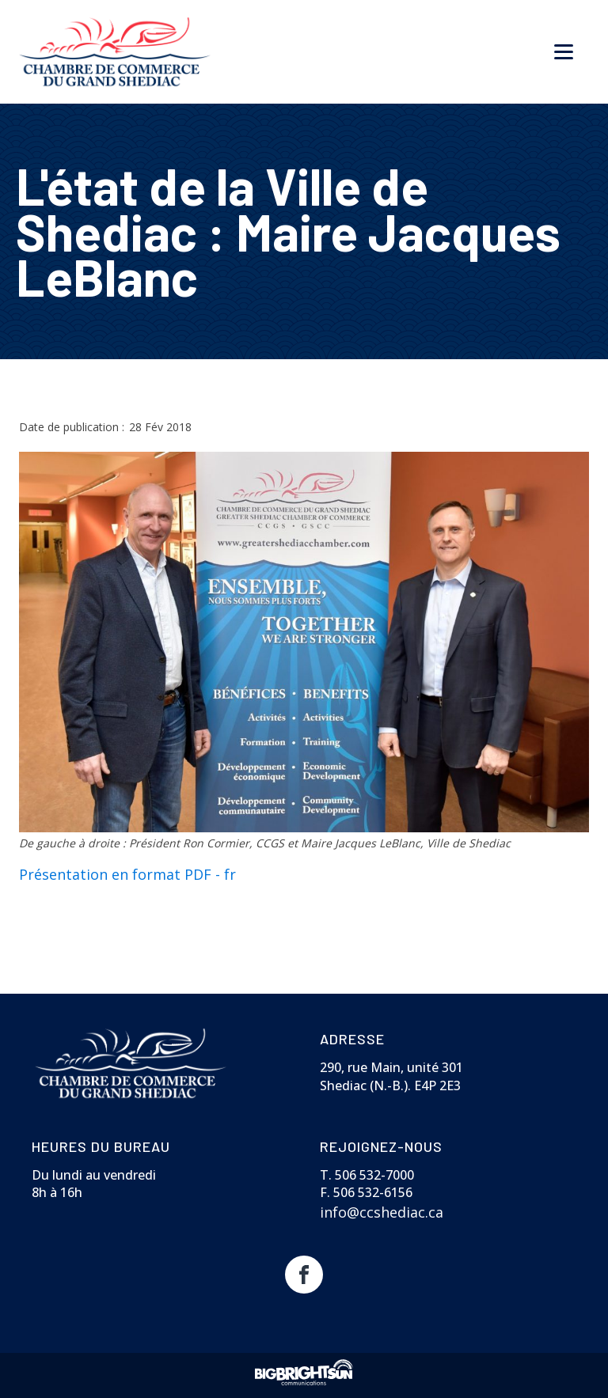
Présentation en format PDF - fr (127, 874)
